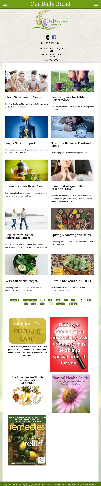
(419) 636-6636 (51, 60)
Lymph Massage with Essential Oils (66, 188)
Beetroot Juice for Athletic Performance (69, 99)
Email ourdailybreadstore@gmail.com (48, 37)
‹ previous (29, 300)
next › (61, 304)
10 (34, 304)
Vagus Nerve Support (20, 143)
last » (73, 304)
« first (14, 300)
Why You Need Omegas (21, 281)
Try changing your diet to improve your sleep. (69, 152)
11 (42, 304)
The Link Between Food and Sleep (71, 145)
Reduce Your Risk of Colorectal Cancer (19, 236)
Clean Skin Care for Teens (23, 97)
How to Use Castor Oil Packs (71, 281)
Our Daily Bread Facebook (54, 37)
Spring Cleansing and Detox (71, 235)
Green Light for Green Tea (23, 186)
